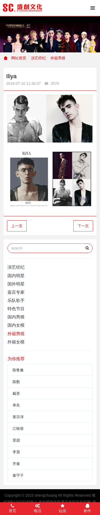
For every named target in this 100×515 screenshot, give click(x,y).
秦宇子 (18, 475)
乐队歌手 (16, 300)
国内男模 (16, 317)
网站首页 (15, 58)
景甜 (16, 440)
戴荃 (16, 393)
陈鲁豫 (18, 370)
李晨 (16, 452)
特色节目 (16, 308)
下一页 (83, 226)
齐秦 (16, 464)
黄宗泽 (18, 417)
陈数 (16, 382)
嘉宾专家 (16, 292)
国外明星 (16, 284)
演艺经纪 (38, 58)
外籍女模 (16, 342)
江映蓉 (18, 428)
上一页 (16, 226)
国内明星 (16, 275)
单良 (16, 405)
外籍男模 (57, 58)
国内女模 (16, 325)
